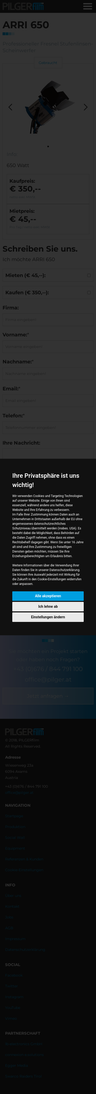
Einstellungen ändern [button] (48, 617)
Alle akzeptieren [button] (48, 596)
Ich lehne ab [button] (48, 606)
